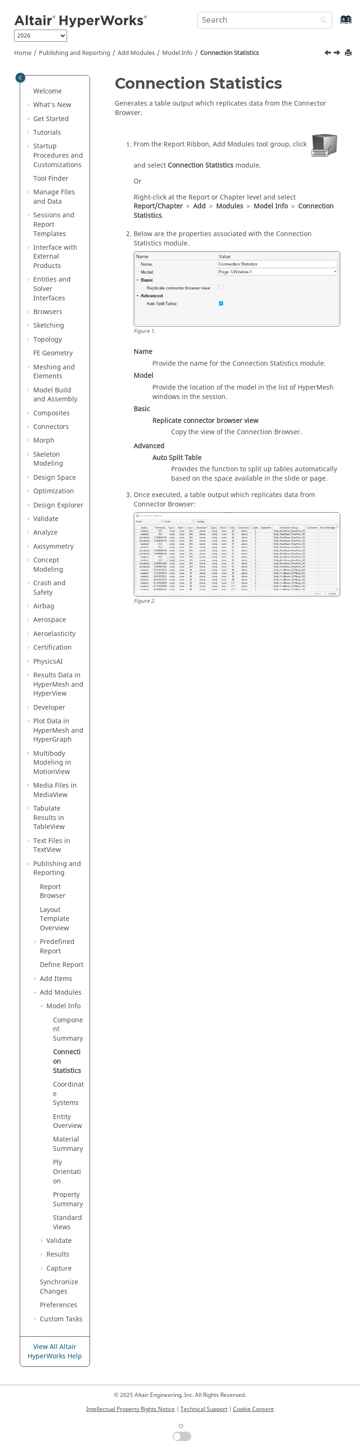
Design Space (54, 478)
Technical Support (203, 1409)
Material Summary (68, 1144)
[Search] (321, 21)
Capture (59, 1268)
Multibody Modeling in (52, 763)
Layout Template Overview (54, 919)
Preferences (58, 1305)
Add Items (56, 979)
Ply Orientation (67, 1172)
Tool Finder (50, 179)
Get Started (51, 119)
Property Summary (68, 1199)
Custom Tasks (61, 1319)
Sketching (48, 325)
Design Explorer (58, 505)
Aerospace (49, 620)
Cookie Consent (253, 1409)
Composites (51, 413)
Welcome (47, 91)
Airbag (43, 606)
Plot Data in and (58, 730)
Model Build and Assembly (55, 395)
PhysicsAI (48, 662)
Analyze (45, 532)
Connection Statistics (229, 53)
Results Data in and (58, 684)
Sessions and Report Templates (54, 224)
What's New (52, 105)
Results (57, 1254)
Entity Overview (67, 1121)
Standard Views (67, 1222)
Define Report (61, 965)
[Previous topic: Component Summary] (328, 54)
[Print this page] (349, 53)
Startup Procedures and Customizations (58, 155)
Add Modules (136, 53)
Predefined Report (57, 946)
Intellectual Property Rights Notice (130, 1409)
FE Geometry (53, 353)
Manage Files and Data (54, 197)
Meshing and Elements (54, 372)
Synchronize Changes (59, 1286)
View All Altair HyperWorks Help (55, 1351)
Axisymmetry (53, 547)
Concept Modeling (48, 565)
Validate (46, 519)
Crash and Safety (49, 588)
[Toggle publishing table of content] (20, 78)
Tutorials (47, 133)
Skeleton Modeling (48, 459)
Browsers (47, 312)
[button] (29, 91)
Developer (49, 708)
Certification (52, 647)
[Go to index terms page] (335, 24)
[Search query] (264, 20)
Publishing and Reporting (74, 53)
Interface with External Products (55, 257)
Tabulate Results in (49, 818)
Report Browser (53, 891)
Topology (47, 340)
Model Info (177, 53)
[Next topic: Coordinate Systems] (338, 54)
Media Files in (55, 790)
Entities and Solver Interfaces (52, 289)
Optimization (53, 491)
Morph (43, 440)
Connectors (51, 427)
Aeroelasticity (54, 634)
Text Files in (51, 845)
